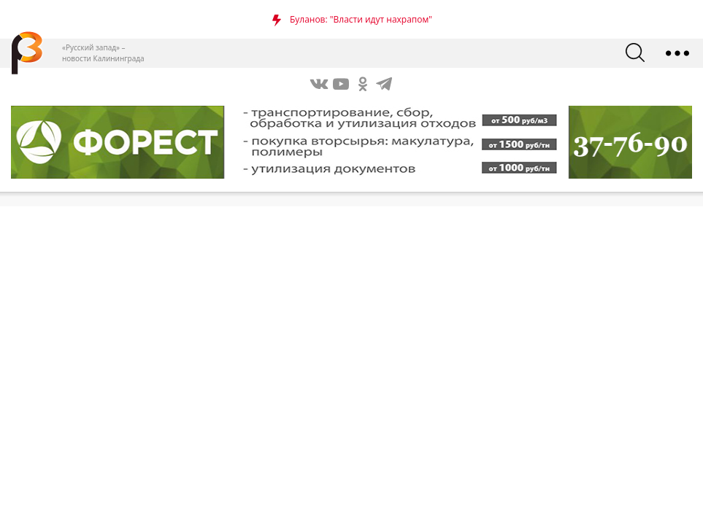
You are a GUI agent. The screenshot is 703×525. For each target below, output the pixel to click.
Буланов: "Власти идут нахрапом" (361, 19)
